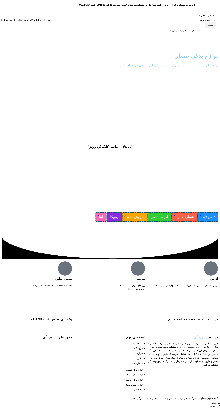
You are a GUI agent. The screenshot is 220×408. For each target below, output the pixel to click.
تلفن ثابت (207, 217)
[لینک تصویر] (11, 351)
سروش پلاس (135, 217)
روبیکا (114, 217)
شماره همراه (184, 217)
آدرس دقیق (159, 217)
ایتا (101, 217)
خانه (216, 43)
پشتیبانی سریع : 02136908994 (50, 319)
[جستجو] (202, 15)
